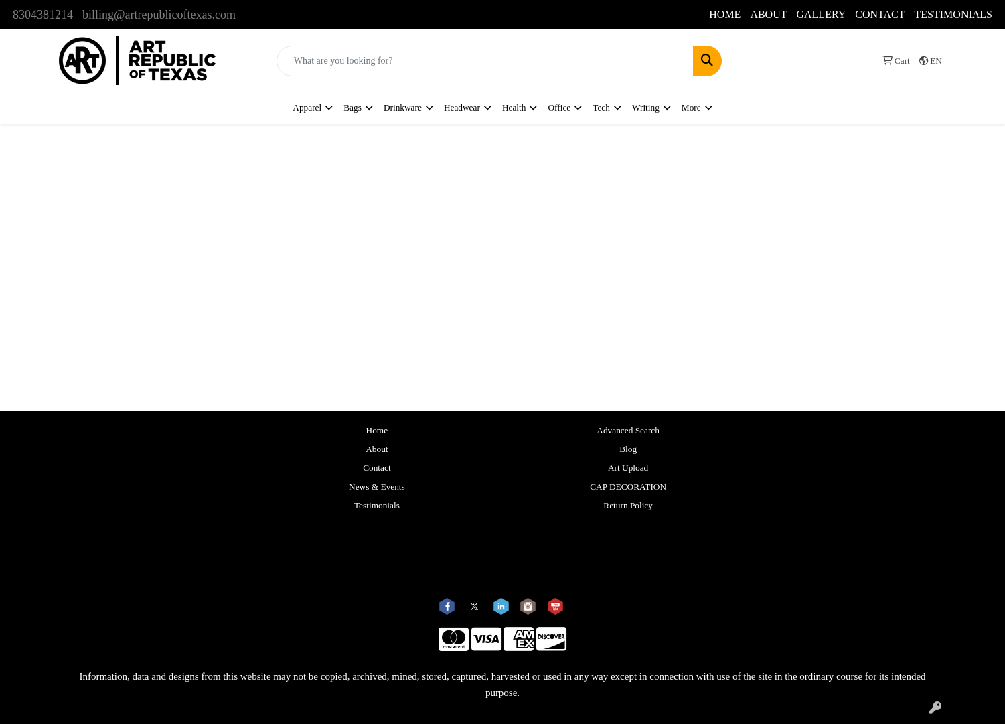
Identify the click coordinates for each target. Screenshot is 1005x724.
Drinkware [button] (403, 107)
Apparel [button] (307, 107)
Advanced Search (628, 430)
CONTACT (880, 14)
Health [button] (514, 107)
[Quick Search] (485, 61)
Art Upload (628, 468)
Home (377, 430)
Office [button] (559, 107)
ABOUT (768, 14)
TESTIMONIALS (953, 14)
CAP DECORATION (628, 487)
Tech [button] (601, 107)
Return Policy (628, 505)
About (377, 449)
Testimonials (377, 505)
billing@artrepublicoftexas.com (159, 14)
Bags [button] (352, 107)
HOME (725, 14)
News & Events (377, 487)
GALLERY (821, 14)
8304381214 (43, 14)
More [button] (691, 107)
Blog (628, 449)
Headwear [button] (462, 107)
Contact (376, 468)
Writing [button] (646, 107)
